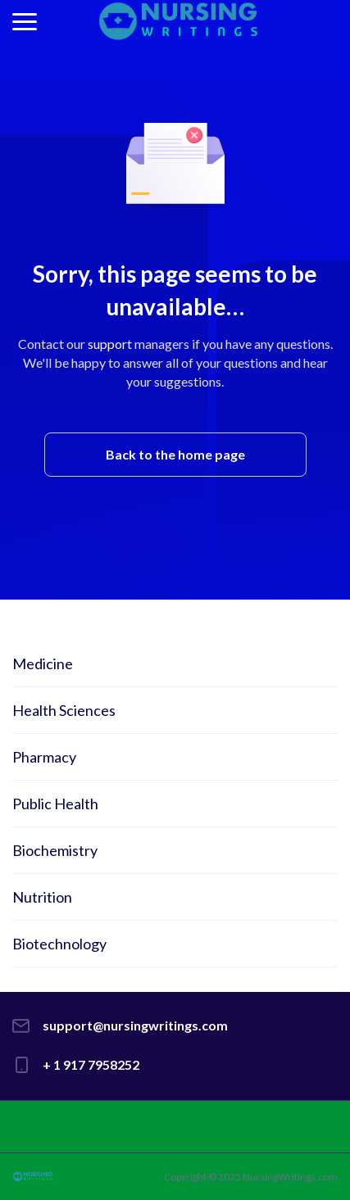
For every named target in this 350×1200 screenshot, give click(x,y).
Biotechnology (59, 944)
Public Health (55, 804)
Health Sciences (64, 710)
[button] (24, 21)
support (110, 343)
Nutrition (42, 897)
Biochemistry (55, 850)
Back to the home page (175, 454)
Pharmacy (44, 757)
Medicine (42, 663)
